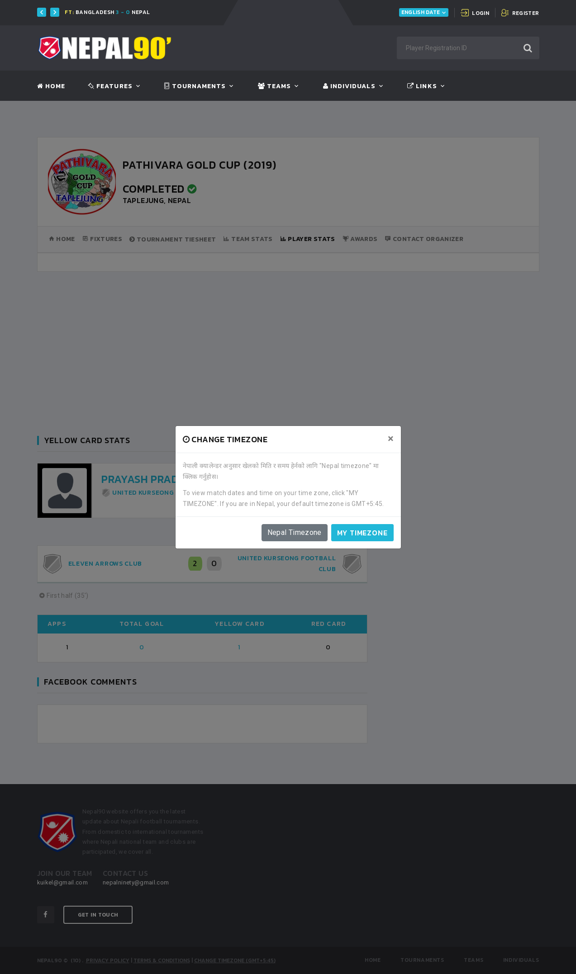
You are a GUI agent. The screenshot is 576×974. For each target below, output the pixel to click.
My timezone (362, 532)
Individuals (349, 86)
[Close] (391, 438)
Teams (274, 86)
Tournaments (195, 86)
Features (110, 86)
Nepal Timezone (294, 532)
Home (51, 86)
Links (422, 86)
